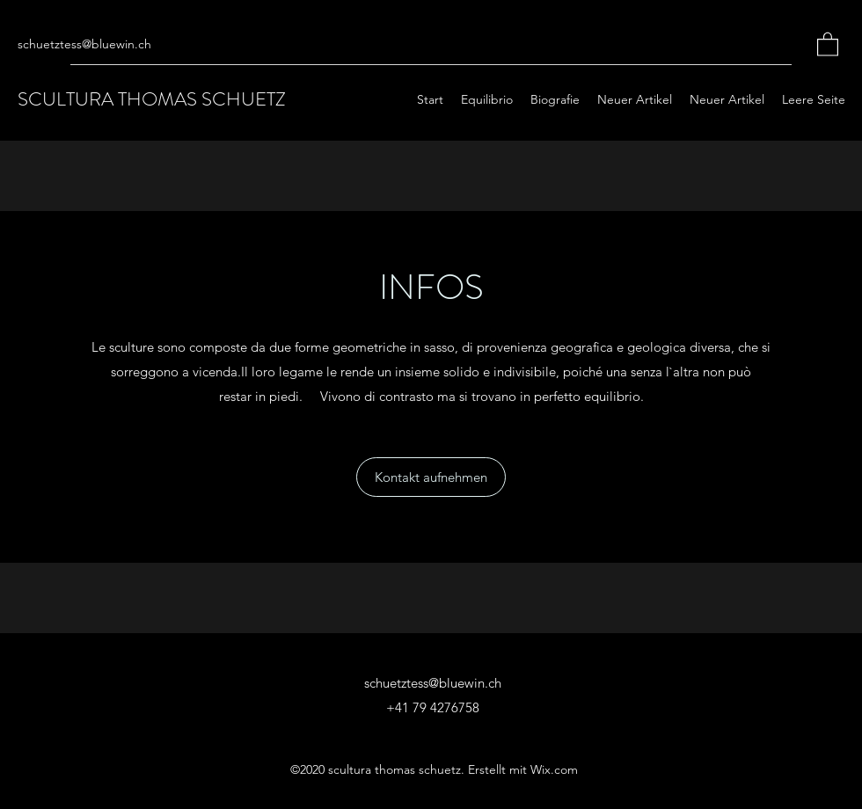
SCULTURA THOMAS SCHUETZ (152, 99)
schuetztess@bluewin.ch (84, 44)
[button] (827, 43)
